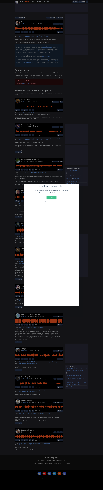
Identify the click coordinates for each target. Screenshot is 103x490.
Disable (51, 197)
